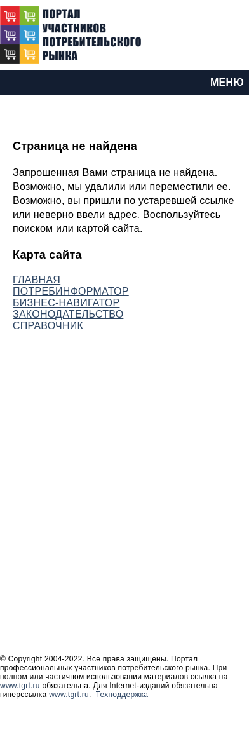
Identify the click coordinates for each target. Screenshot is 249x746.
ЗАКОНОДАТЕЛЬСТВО (68, 314)
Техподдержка (122, 694)
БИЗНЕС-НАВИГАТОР (66, 302)
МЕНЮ (227, 82)
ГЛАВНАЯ (36, 280)
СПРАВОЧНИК (48, 325)
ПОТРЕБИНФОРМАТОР (71, 291)
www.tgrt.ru (20, 685)
